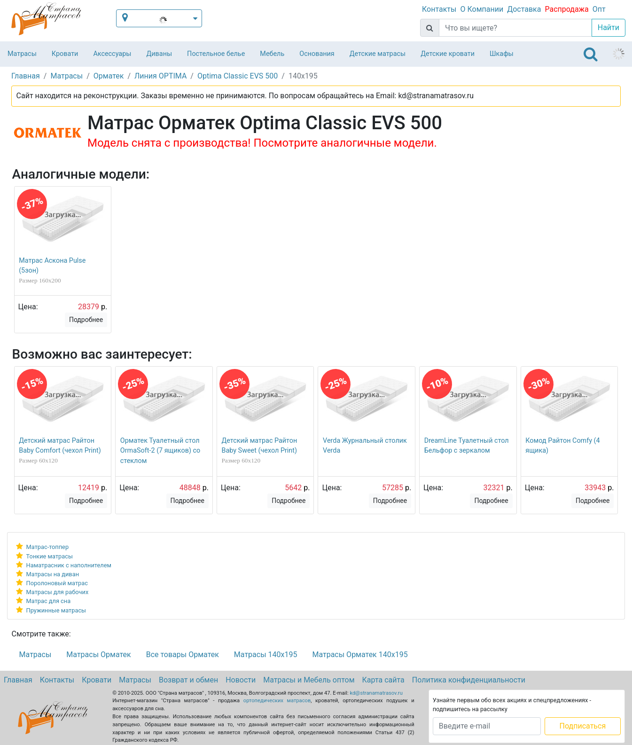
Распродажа (566, 9)
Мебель (272, 54)
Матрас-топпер (47, 546)
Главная (18, 679)
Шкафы (502, 54)
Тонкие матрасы (49, 556)
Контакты (439, 9)
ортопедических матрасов (277, 701)
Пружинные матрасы (56, 610)
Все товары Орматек (182, 654)
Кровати (65, 54)
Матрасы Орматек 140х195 (359, 654)
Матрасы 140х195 (265, 654)
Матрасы (22, 54)
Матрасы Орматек (98, 654)
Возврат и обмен (188, 679)
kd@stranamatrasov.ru (376, 693)
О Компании (481, 9)
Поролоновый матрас (57, 583)
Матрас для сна (48, 600)
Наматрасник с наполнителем (68, 565)
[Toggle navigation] (591, 54)
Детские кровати (448, 54)
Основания (317, 54)
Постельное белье (216, 54)
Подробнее (86, 319)
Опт (599, 9)
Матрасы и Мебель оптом (308, 679)
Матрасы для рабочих (57, 592)
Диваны (159, 54)
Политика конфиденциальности (468, 679)
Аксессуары (112, 54)
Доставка (524, 9)
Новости (241, 679)
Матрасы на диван (52, 574)
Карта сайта (383, 679)
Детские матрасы (378, 54)
